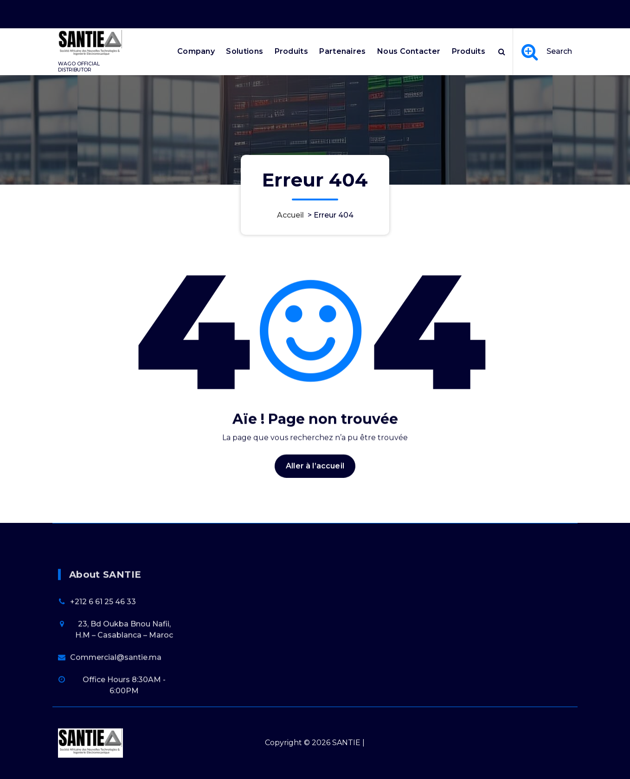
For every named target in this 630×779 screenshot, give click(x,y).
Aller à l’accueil (315, 490)
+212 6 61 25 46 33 (103, 659)
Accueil (290, 215)
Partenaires (342, 51)
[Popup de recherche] (502, 51)
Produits (291, 51)
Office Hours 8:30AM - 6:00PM (455, 10)
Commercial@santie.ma (115, 715)
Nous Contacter (408, 51)
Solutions (244, 51)
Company (196, 51)
